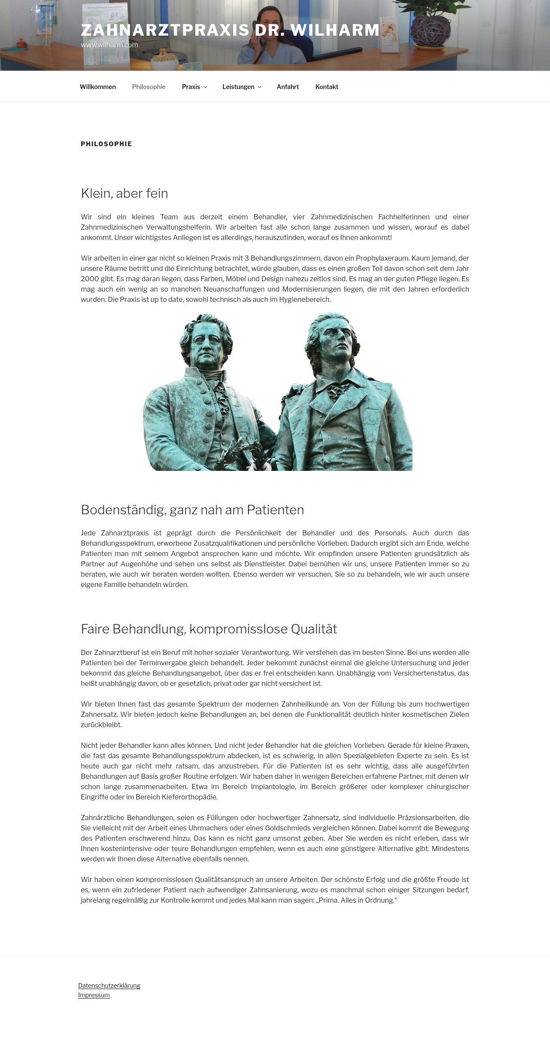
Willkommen (98, 86)
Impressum (94, 995)
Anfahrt (288, 86)
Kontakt (326, 86)
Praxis (195, 86)
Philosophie (148, 86)
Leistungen (243, 86)
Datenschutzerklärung (109, 985)
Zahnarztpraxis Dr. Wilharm (231, 30)
